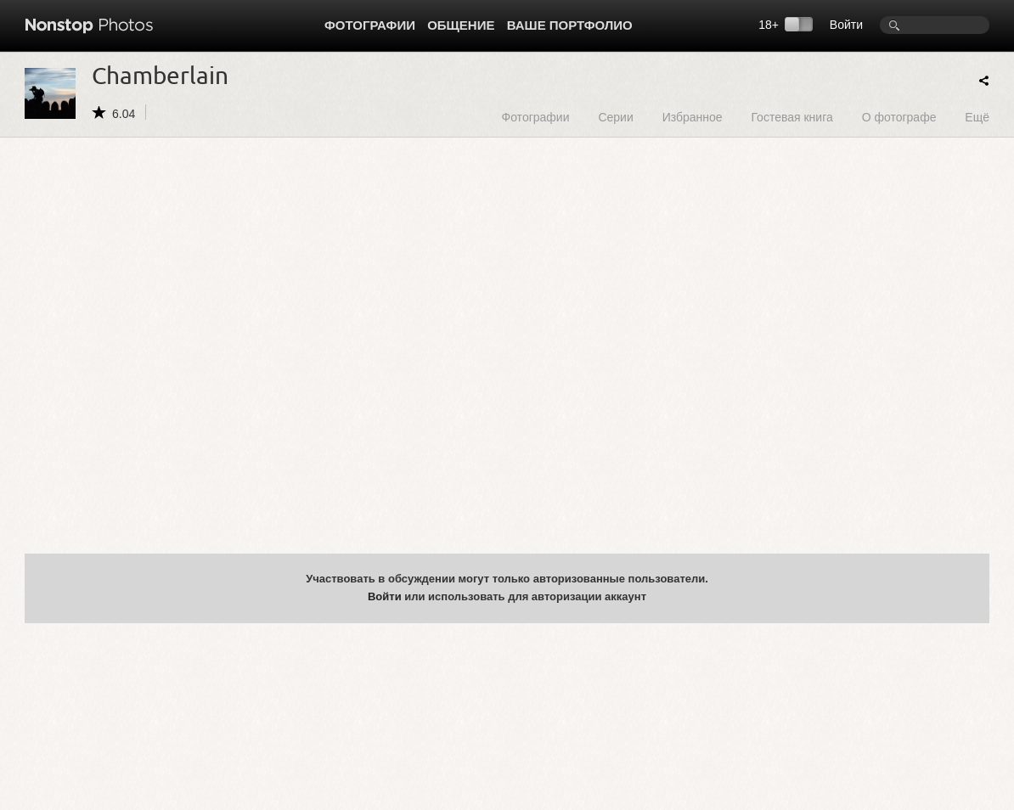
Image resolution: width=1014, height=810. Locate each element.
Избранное (692, 116)
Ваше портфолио (570, 25)
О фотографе (899, 116)
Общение (460, 25)
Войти (846, 24)
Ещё (977, 116)
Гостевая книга (791, 116)
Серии (615, 116)
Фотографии (369, 25)
